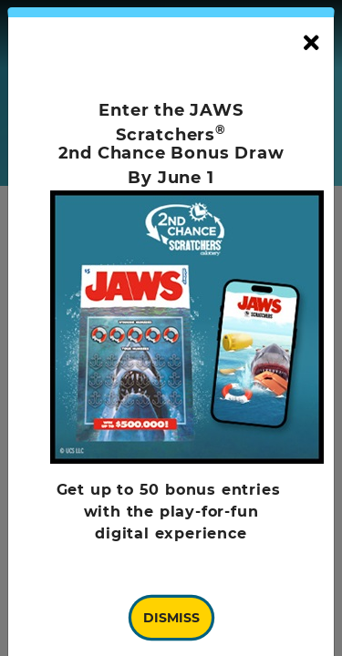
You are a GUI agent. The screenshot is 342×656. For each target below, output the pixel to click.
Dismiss (171, 618)
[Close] (311, 43)
